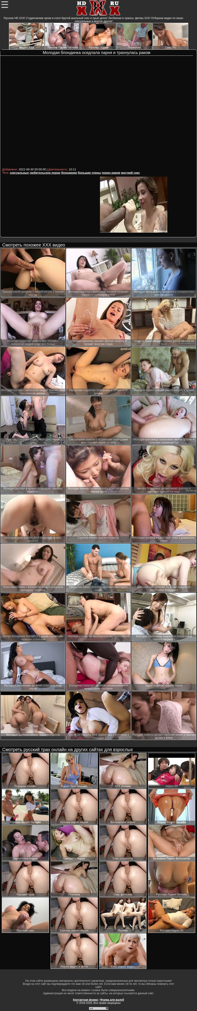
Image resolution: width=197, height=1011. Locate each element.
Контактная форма (85, 999)
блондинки (69, 172)
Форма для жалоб (112, 999)
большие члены (89, 172)
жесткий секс (130, 172)
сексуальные (19, 172)
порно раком (111, 172)
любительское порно (45, 172)
